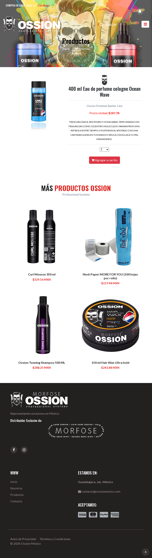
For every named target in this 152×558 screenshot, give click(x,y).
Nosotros (16, 488)
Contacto (16, 501)
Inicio (66, 48)
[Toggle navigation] (145, 24)
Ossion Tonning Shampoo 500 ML (41, 362)
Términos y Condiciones (55, 539)
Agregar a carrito (104, 160)
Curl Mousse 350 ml (41, 274)
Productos (17, 494)
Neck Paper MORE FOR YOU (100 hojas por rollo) (110, 276)
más (38, 5)
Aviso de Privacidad (23, 539)
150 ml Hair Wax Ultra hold (110, 362)
